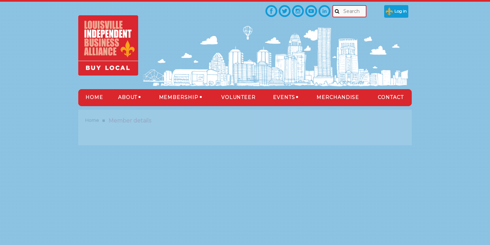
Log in (400, 11)
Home (92, 120)
